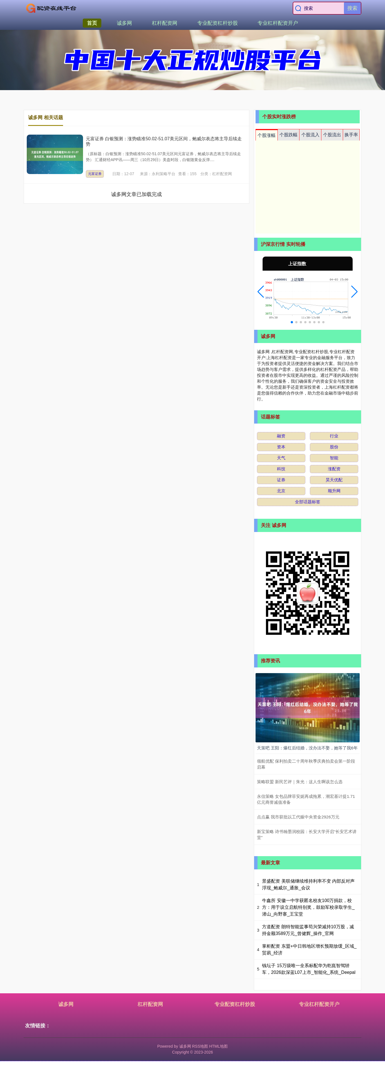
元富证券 (95, 174)
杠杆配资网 (164, 23)
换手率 (351, 134)
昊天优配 (334, 479)
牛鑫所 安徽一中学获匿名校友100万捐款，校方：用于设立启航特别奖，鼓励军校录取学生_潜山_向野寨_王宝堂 (308, 907)
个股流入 (310, 134)
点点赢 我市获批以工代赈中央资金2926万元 (298, 816)
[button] (261, 292)
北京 (281, 490)
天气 (281, 457)
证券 (281, 479)
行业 (334, 435)
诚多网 (124, 23)
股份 (334, 446)
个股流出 (332, 134)
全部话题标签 (307, 501)
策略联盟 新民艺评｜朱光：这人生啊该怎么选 (300, 781)
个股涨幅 (267, 135)
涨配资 (334, 468)
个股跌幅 (288, 134)
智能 (334, 457)
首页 (92, 23)
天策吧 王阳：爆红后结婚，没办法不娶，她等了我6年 (307, 747)
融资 (281, 435)
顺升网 (334, 490)
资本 (281, 446)
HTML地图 (218, 1046)
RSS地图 (200, 1046)
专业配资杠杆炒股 (217, 23)
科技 (281, 468)
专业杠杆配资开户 (278, 23)
